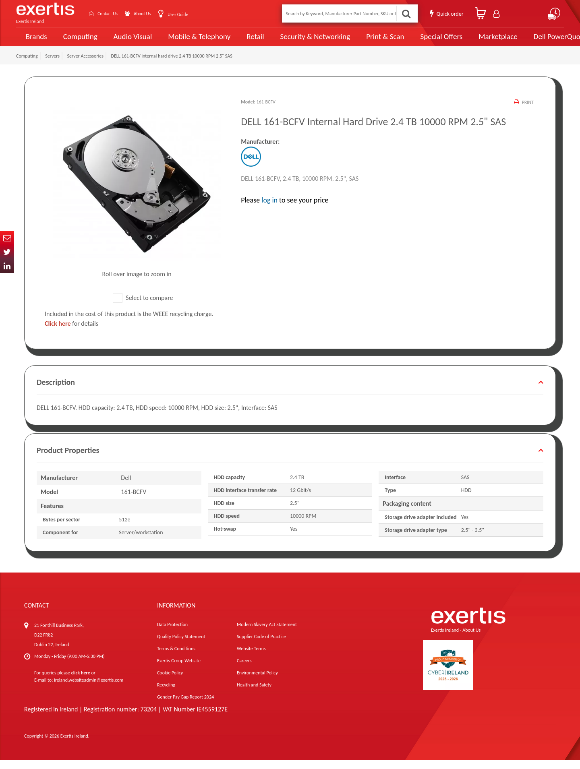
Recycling (166, 694)
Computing (79, 41)
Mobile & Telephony (191, 41)
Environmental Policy (257, 682)
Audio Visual (129, 41)
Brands (35, 41)
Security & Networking (301, 41)
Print (527, 111)
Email (7, 238)
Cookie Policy (170, 682)
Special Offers (418, 41)
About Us (154, 13)
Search (405, 13)
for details (71, 333)
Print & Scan (366, 41)
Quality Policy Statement (181, 646)
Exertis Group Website (179, 670)
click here (80, 682)
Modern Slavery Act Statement (267, 634)
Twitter (7, 252)
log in (269, 209)
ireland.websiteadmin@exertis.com (88, 689)
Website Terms (251, 658)
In (7, 266)
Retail (244, 41)
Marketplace (472, 41)
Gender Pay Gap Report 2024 (185, 706)
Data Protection (172, 634)
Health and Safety (254, 694)
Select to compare (143, 306)
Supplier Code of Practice (261, 646)
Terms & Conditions (176, 658)
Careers (244, 670)
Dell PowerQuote (531, 41)
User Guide (194, 14)
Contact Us (112, 13)
